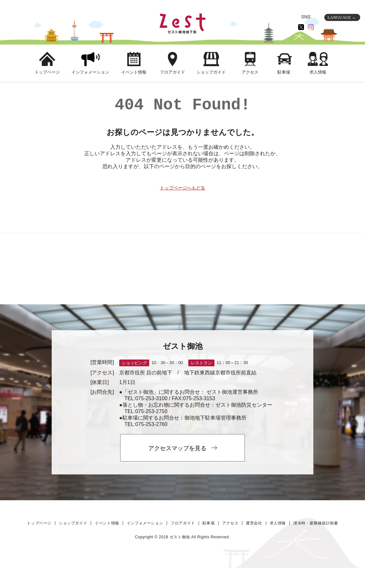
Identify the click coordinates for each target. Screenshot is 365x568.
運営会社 (254, 523)
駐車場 (283, 72)
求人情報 (317, 72)
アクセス (250, 72)
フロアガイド (172, 72)
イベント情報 (133, 72)
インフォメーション (90, 72)
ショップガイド (211, 72)
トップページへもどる (182, 187)
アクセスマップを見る (182, 448)
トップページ (47, 72)
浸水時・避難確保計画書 (315, 523)
